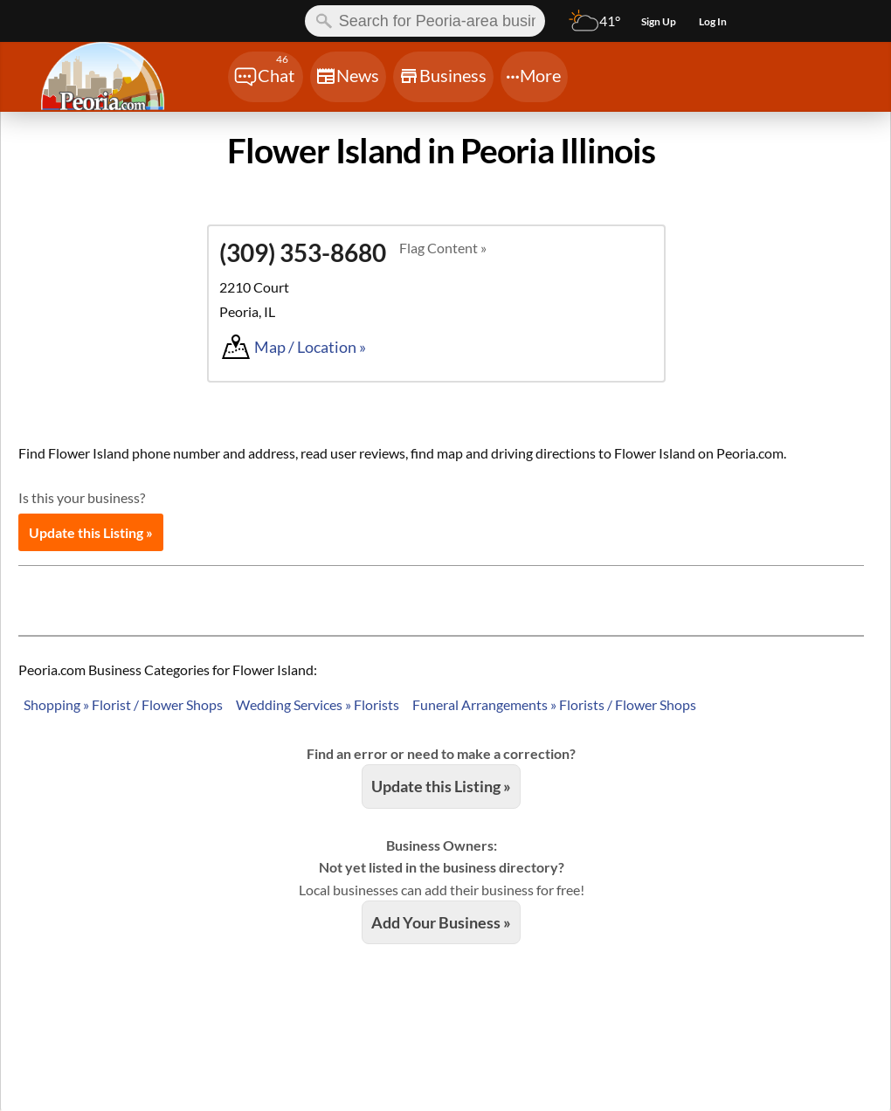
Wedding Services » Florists (317, 704)
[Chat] (265, 77)
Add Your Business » (441, 922)
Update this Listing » (91, 532)
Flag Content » (443, 247)
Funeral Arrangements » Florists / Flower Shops (554, 704)
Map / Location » (310, 346)
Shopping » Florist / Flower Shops (123, 704)
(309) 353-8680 (302, 252)
